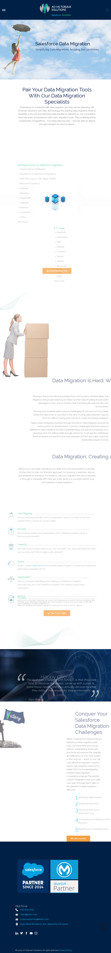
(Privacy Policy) (65, 950)
